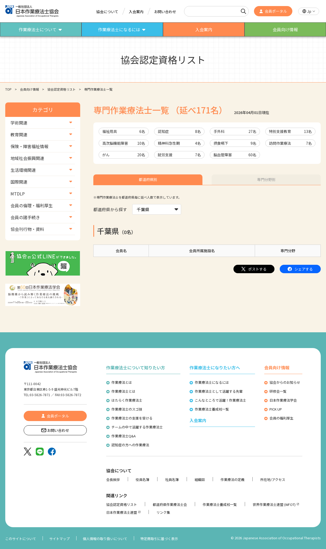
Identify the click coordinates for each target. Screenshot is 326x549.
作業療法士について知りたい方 (135, 367)
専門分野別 (266, 179)
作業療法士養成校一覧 (212, 409)
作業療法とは (121, 382)
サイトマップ (59, 538)
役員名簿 (142, 479)
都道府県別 (148, 179)
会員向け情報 (29, 89)
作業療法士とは (123, 391)
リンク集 (163, 512)
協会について (107, 11)
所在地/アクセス (272, 479)
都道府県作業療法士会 (170, 504)
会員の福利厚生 (281, 418)
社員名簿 (172, 479)
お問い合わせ (165, 11)
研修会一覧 (278, 391)
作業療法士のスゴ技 (126, 409)
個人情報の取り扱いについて (105, 538)
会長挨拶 (113, 479)
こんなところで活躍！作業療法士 (220, 400)
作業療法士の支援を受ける (131, 418)
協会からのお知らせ (284, 382)
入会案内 (136, 11)
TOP (8, 89)
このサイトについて (20, 538)
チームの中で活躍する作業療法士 (137, 426)
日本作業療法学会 (283, 400)
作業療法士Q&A (123, 435)
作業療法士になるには (212, 382)
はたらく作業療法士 (126, 400)
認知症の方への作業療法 (130, 444)
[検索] (243, 11)
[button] (308, 11)
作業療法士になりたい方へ (215, 367)
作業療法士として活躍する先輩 (219, 391)
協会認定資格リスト (61, 89)
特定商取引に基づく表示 (159, 538)
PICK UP (275, 409)
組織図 (200, 479)
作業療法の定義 (232, 479)
